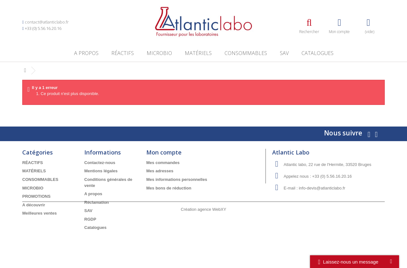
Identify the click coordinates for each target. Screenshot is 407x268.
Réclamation (96, 202)
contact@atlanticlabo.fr (47, 22)
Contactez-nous (99, 162)
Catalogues (317, 53)
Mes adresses (159, 170)
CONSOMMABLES (245, 53)
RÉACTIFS (122, 53)
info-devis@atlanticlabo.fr (322, 188)
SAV (284, 53)
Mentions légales (101, 170)
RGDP (90, 219)
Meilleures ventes (39, 213)
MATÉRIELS (198, 53)
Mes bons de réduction (168, 188)
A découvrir (33, 205)
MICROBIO (159, 53)
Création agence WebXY (203, 250)
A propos (86, 53)
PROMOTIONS (36, 196)
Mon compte (164, 152)
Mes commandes (163, 162)
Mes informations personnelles (176, 179)
